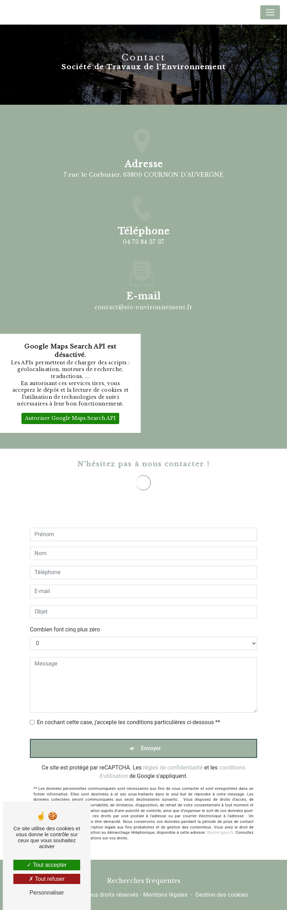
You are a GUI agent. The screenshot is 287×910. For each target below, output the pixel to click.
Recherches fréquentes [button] (143, 881)
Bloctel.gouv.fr (220, 824)
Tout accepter (46, 865)
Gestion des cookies (221, 894)
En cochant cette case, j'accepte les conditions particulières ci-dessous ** (128, 713)
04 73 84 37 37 (143, 241)
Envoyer (151, 739)
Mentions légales (165, 894)
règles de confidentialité (173, 759)
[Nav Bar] (270, 12)
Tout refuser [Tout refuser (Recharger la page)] (47, 879)
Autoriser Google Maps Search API (70, 418)
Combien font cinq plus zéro (65, 621)
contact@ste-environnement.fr (144, 298)
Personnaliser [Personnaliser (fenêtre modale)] (47, 893)
